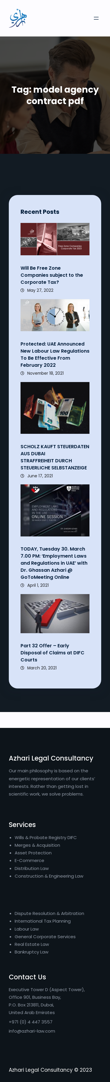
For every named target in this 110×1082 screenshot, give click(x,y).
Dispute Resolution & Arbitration (49, 913)
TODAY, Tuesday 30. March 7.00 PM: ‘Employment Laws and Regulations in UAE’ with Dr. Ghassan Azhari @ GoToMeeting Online (54, 563)
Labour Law (27, 929)
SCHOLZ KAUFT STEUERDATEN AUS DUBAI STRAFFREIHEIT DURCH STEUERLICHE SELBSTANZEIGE (55, 457)
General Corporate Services (45, 936)
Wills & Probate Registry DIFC (46, 837)
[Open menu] (96, 18)
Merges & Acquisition (37, 845)
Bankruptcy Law (31, 952)
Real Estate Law (32, 944)
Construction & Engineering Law (49, 876)
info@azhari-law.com (32, 1031)
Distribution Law (32, 868)
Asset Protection (33, 853)
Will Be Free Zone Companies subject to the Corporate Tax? (52, 275)
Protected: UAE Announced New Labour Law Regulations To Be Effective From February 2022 (55, 355)
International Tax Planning (43, 921)
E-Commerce (29, 860)
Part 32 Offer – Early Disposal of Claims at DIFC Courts (52, 652)
